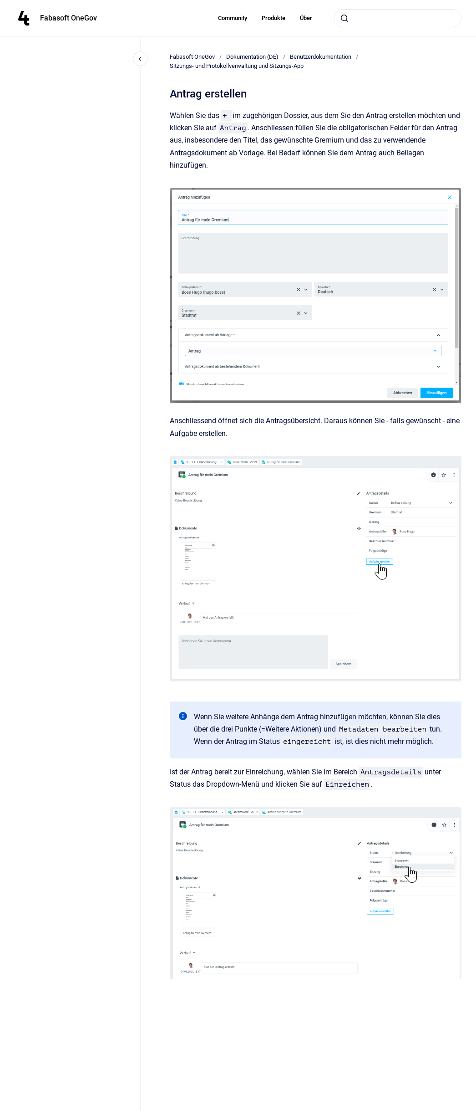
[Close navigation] (140, 58)
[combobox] (397, 18)
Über (306, 18)
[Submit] (344, 18)
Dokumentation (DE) (252, 56)
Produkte (273, 18)
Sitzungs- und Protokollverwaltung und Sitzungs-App (237, 65)
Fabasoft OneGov (68, 18)
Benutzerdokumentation (320, 56)
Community (232, 18)
